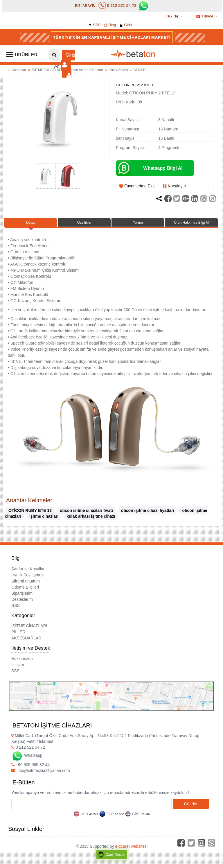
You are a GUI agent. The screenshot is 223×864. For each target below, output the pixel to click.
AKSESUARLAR (26, 638)
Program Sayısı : (131, 147)
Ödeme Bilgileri (25, 587)
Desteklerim (22, 599)
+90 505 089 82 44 (30, 764)
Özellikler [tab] (84, 223)
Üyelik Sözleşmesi (27, 575)
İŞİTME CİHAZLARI (47, 70)
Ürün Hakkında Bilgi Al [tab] (191, 223)
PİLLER (18, 632)
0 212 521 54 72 (121, 5)
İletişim (17, 664)
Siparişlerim (22, 593)
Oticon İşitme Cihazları (86, 70)
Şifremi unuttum (25, 581)
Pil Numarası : (128, 129)
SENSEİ (140, 70)
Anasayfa (19, 70)
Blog (110, 25)
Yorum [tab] (138, 223)
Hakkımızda (22, 658)
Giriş (125, 25)
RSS (15, 605)
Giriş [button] (68, 60)
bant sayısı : (127, 138)
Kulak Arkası (119, 70)
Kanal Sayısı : (128, 119)
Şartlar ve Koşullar (27, 569)
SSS (94, 25)
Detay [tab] (30, 223)
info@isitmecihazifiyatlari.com (40, 770)
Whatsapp (26, 755)
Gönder (191, 804)
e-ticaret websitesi (131, 846)
